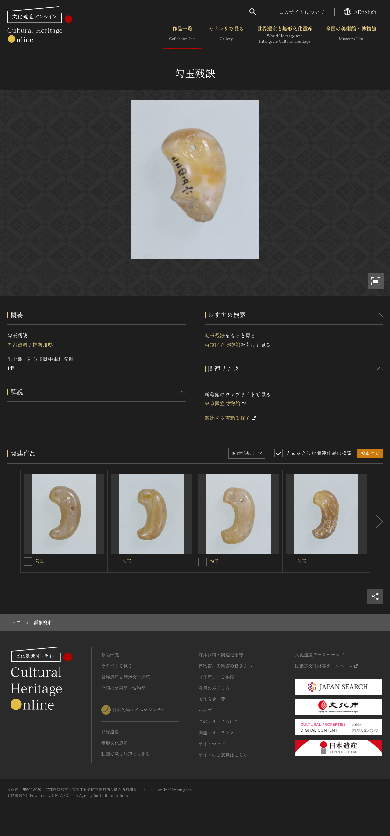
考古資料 (17, 344)
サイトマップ (212, 743)
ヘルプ (205, 710)
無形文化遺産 (114, 743)
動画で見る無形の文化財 (125, 754)
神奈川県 (42, 344)
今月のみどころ (214, 688)
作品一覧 (182, 35)
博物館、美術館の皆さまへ (225, 665)
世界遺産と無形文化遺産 (285, 35)
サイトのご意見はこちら (223, 755)
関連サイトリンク (216, 732)
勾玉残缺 (215, 335)
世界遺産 (110, 731)
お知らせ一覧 (212, 699)
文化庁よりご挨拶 (216, 677)
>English (360, 12)
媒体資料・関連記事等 (221, 654)
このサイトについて (302, 12)
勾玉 (39, 560)
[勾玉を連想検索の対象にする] (28, 561)
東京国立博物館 (222, 344)
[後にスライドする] (376, 521)
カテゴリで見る (226, 35)
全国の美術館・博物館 (350, 35)
